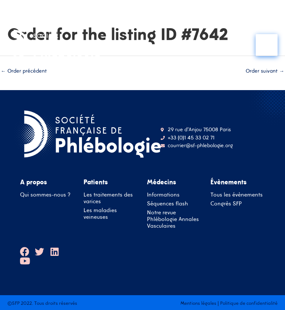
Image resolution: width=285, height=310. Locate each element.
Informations (163, 194)
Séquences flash (167, 203)
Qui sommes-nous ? (45, 194)
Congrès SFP (226, 203)
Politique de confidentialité (249, 303)
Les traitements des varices (108, 198)
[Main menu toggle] (267, 45)
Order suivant (265, 70)
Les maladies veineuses (100, 213)
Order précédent (24, 70)
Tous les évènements (236, 194)
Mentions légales (198, 303)
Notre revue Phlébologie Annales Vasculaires (173, 219)
